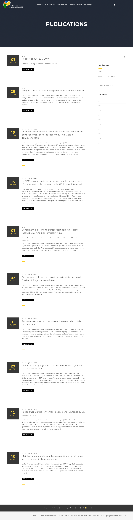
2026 (100, 101)
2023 (100, 115)
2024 (100, 110)
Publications (50, 5)
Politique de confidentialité (88, 516)
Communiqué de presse (107, 76)
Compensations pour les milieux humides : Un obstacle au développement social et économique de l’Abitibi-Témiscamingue (52, 134)
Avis (100, 71)
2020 (100, 129)
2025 (100, 106)
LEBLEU (122, 516)
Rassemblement (76, 5)
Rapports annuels (106, 85)
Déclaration (103, 81)
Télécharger (27, 69)
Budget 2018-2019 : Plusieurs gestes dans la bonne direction (53, 90)
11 (91, 508)
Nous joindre (107, 4)
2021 (100, 124)
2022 (100, 120)
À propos (39, 5)
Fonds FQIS (88, 5)
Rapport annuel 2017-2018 (35, 59)
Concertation (62, 5)
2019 (100, 134)
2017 (100, 143)
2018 (100, 138)
